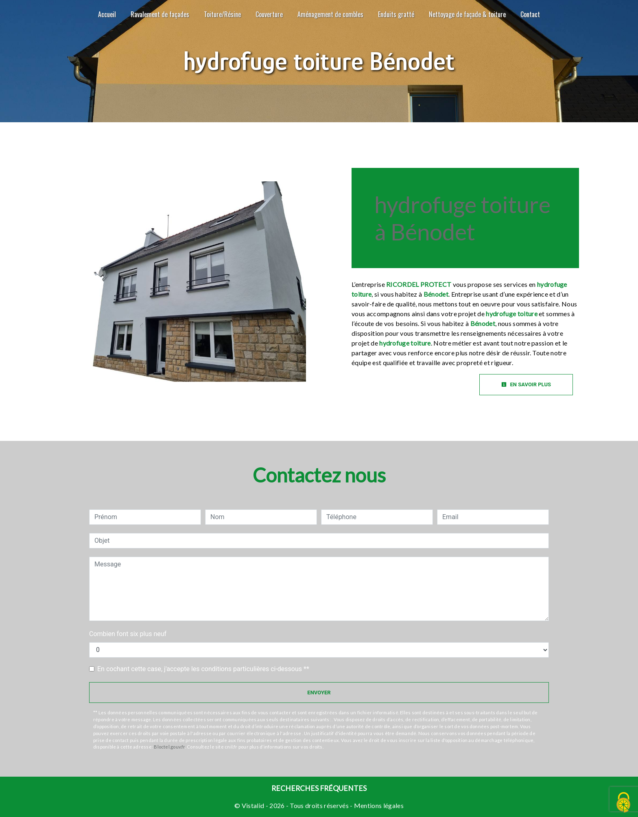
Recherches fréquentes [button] (319, 788)
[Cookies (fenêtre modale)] (624, 803)
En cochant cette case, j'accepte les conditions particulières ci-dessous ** (203, 669)
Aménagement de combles (330, 14)
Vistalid (253, 805)
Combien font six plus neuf (127, 634)
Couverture (269, 14)
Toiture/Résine (222, 14)
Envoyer (318, 692)
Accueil (107, 14)
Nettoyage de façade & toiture (467, 14)
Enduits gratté (396, 14)
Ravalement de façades (160, 14)
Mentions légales (378, 805)
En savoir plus (526, 384)
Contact (530, 14)
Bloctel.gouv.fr (169, 746)
